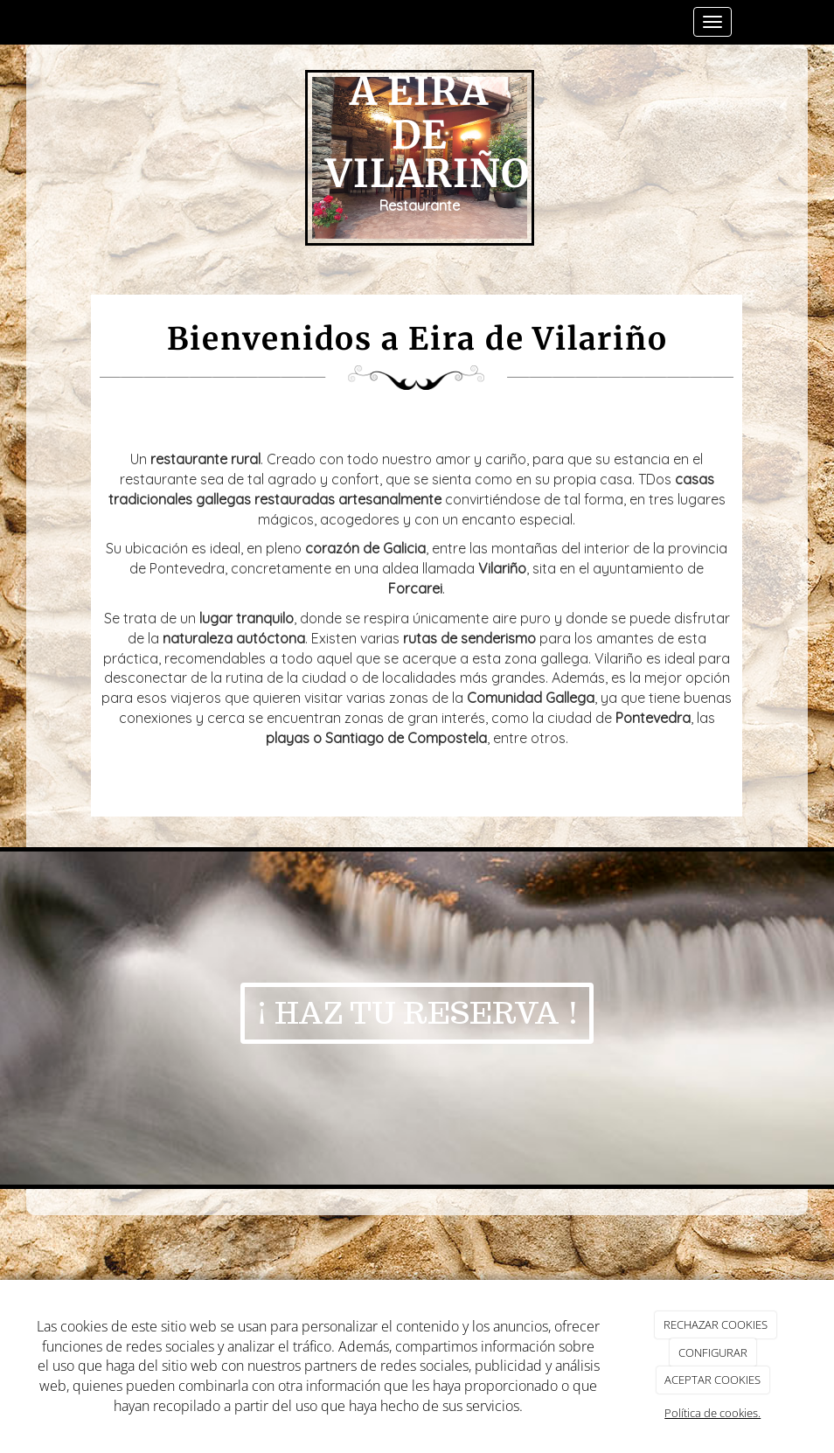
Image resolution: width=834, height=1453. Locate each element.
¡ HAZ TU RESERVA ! (417, 1012)
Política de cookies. (712, 1413)
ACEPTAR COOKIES (712, 1379)
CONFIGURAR (712, 1352)
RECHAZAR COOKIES (716, 1324)
